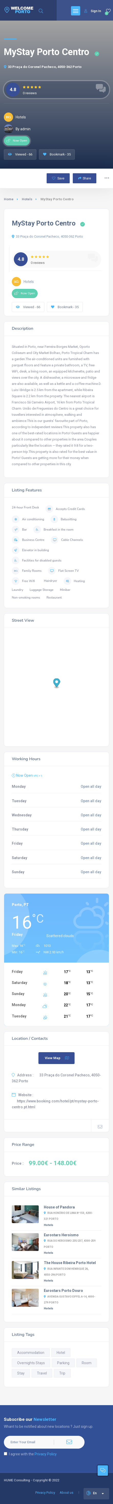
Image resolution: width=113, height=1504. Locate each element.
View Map (57, 1058)
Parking (63, 1363)
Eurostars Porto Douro (63, 1291)
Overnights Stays (31, 1363)
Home (9, 199)
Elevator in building (30, 550)
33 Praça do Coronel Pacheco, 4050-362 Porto (42, 67)
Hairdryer (50, 581)
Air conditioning (28, 519)
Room (86, 1363)
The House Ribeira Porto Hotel (70, 1263)
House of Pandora (59, 1207)
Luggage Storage (42, 590)
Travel (42, 1373)
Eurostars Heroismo (61, 1235)
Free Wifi (23, 581)
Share (84, 178)
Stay (21, 1373)
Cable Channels (67, 540)
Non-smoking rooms (26, 597)
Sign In (92, 11)
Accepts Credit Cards (65, 509)
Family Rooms (27, 571)
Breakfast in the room (53, 529)
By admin (17, 129)
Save (58, 178)
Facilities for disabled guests (36, 560)
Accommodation (30, 1353)
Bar (19, 529)
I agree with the (30, 1454)
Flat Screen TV (63, 571)
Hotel (61, 1353)
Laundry (17, 590)
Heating (74, 581)
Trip (62, 1373)
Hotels (27, 199)
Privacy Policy (46, 1454)
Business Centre (28, 540)
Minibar (65, 590)
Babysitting (63, 519)
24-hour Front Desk (25, 507)
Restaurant (54, 597)
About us (66, 1492)
